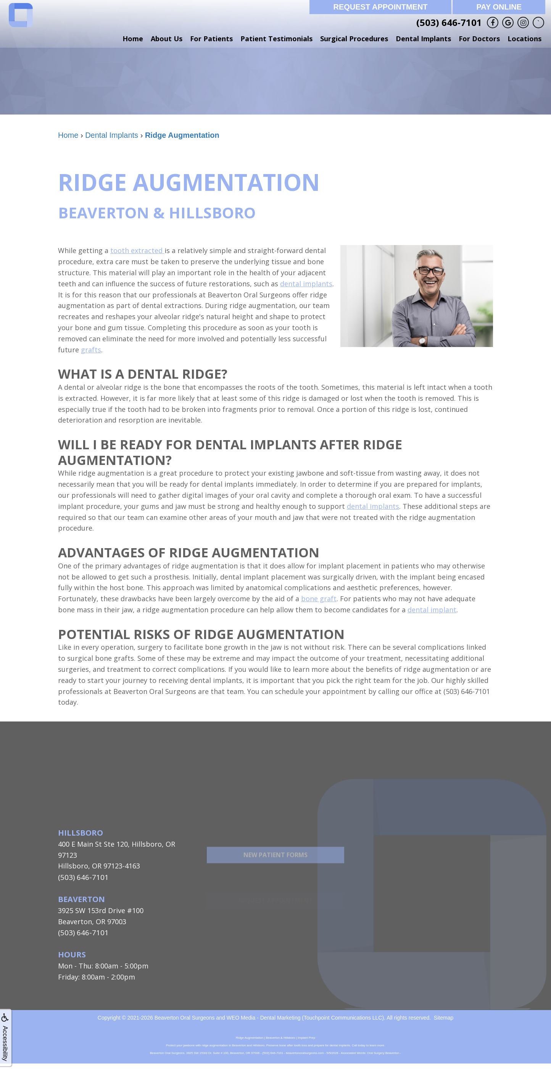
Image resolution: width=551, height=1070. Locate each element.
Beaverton (81, 899)
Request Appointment (380, 7)
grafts (91, 349)
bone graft (319, 598)
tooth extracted (137, 250)
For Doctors (479, 38)
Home (132, 38)
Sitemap (443, 1017)
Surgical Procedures (354, 38)
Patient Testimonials (276, 38)
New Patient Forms (275, 872)
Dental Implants (423, 38)
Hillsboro (80, 833)
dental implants (306, 283)
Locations (524, 38)
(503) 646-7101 (449, 22)
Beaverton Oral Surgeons (185, 1017)
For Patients (211, 38)
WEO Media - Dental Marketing (264, 1017)
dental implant (432, 609)
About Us (166, 38)
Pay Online (499, 7)
